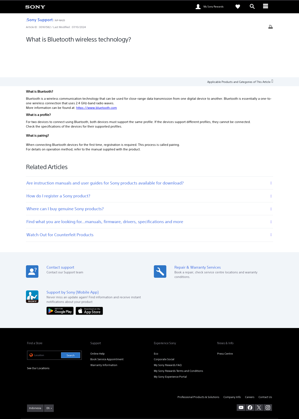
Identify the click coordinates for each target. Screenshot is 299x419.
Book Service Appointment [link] (107, 328)
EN (48, 377)
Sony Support (39, 19)
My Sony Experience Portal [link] (170, 346)
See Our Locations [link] (38, 337)
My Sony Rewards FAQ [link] (168, 334)
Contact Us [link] (265, 366)
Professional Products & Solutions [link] (198, 366)
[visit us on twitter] (259, 376)
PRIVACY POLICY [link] (63, 396)
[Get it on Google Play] (61, 280)
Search (71, 324)
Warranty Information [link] (103, 334)
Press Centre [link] (225, 322)
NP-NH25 (60, 20)
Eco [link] (156, 322)
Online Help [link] (97, 322)
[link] (35, 7)
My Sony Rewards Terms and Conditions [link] (178, 340)
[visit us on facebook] (250, 376)
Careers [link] (249, 366)
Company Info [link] (232, 366)
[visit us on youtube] (241, 376)
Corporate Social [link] (164, 328)
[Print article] (270, 27)
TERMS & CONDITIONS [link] (39, 396)
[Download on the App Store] (89, 280)
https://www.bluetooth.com (96, 77)
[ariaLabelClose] (267, 6)
